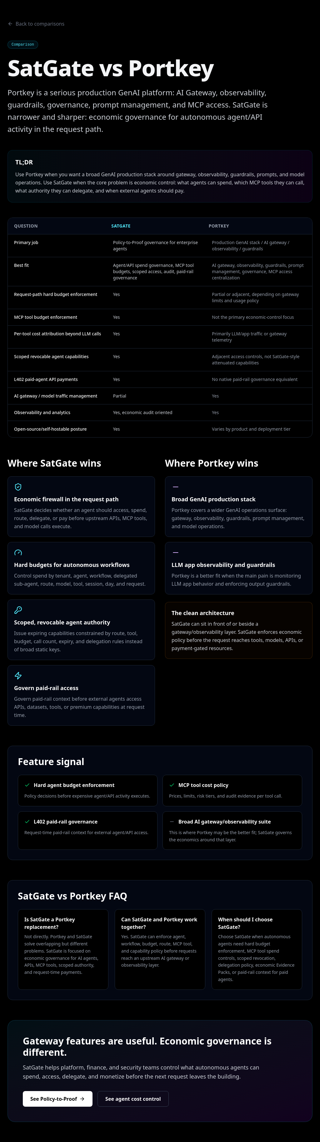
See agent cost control (133, 1098)
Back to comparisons (36, 23)
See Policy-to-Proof (57, 1098)
